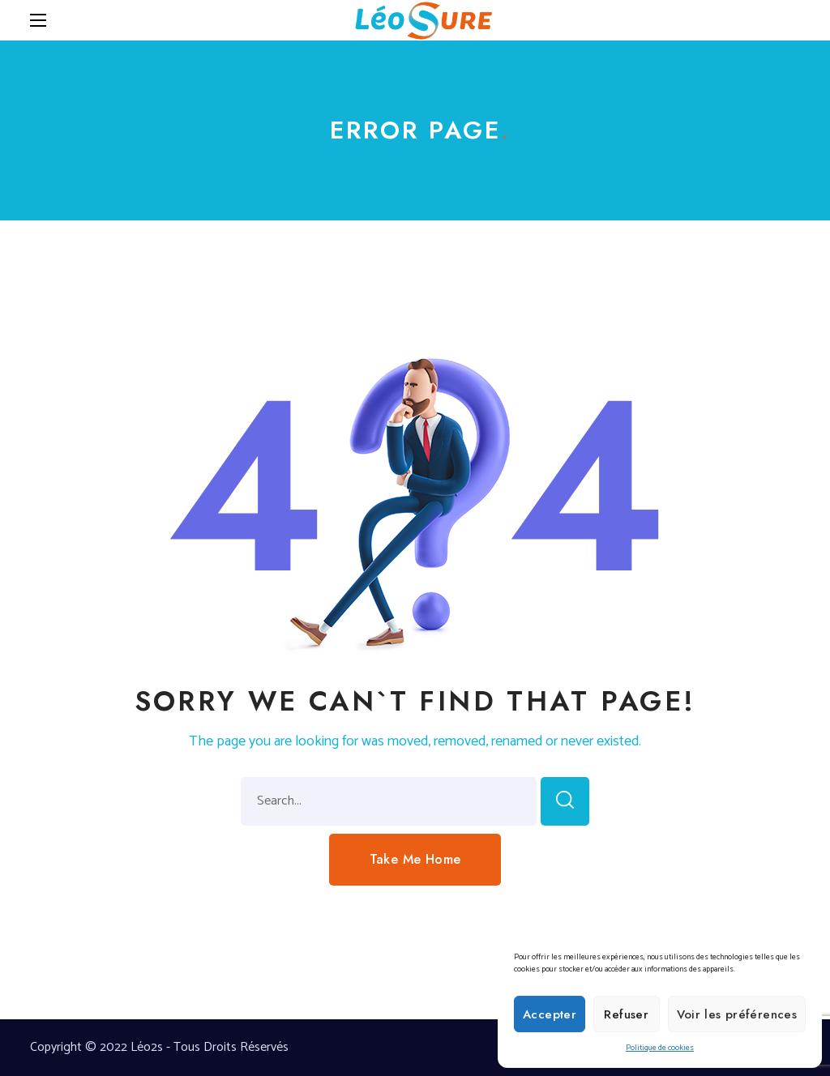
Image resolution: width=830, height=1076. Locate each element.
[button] (415, 860)
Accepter (549, 1014)
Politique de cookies (660, 1047)
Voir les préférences (737, 1014)
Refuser (626, 1014)
